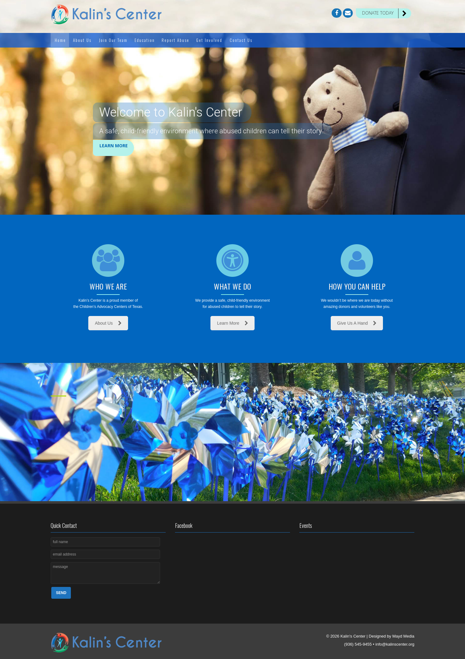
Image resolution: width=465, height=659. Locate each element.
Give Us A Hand (357, 323)
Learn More (113, 147)
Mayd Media (403, 636)
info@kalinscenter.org (394, 644)
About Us (108, 323)
